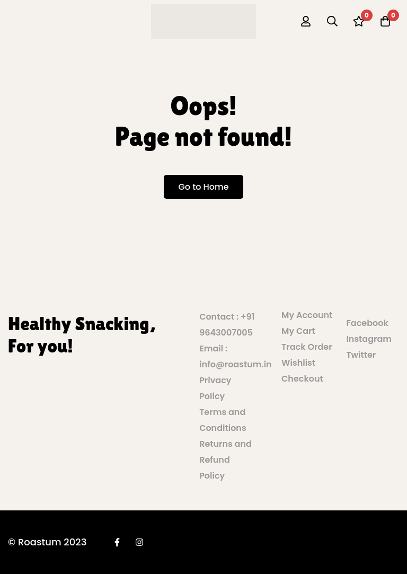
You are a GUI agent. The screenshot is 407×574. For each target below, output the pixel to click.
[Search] (332, 21)
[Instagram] (139, 542)
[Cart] (385, 21)
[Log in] (306, 21)
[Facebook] (117, 542)
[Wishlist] (359, 21)
